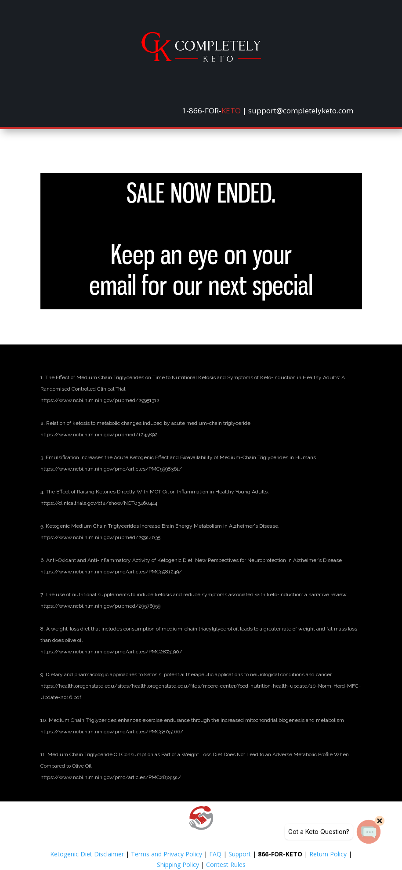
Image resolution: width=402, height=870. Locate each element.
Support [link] (239, 854)
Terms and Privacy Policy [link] (166, 854)
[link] (201, 59)
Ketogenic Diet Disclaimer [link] (87, 854)
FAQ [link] (215, 854)
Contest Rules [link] (226, 864)
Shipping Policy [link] (178, 864)
